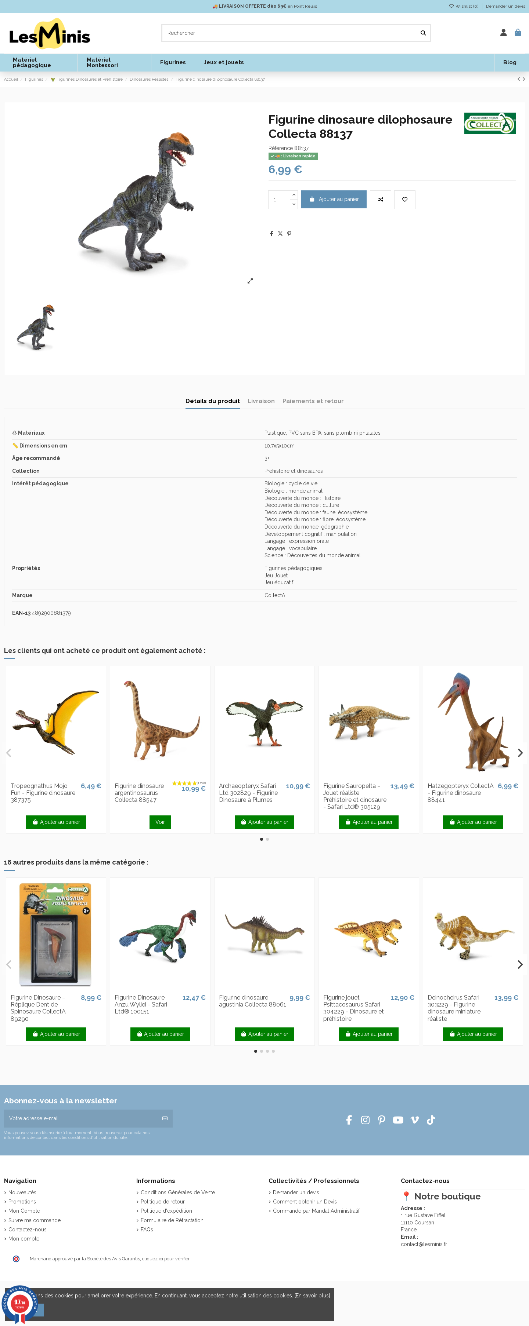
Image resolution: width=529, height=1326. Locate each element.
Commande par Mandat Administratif (316, 1211)
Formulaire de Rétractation (172, 1220)
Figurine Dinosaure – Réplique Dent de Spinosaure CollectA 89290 (38, 1008)
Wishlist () (464, 6)
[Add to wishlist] (404, 199)
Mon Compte (24, 1211)
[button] (261, 839)
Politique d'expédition (166, 1211)
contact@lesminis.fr (424, 1244)
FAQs (147, 1229)
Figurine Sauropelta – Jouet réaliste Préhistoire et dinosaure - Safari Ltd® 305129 (354, 796)
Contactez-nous (27, 1229)
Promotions (22, 1202)
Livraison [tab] (261, 401)
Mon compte (23, 1239)
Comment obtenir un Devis (305, 1202)
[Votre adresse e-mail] (81, 1119)
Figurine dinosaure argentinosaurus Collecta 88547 (139, 792)
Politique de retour (163, 1202)
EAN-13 (21, 613)
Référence (281, 148)
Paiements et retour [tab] (313, 401)
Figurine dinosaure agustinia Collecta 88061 (252, 1001)
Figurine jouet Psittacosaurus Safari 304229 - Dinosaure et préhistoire (353, 1008)
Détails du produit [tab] (213, 401)
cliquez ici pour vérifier (166, 1258)
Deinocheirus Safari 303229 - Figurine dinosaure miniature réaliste (454, 1008)
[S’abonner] (165, 1119)
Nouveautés (22, 1192)
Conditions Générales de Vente (178, 1192)
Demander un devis (505, 6)
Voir (160, 822)
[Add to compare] (380, 199)
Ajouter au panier (334, 199)
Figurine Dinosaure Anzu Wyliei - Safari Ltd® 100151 (141, 1004)
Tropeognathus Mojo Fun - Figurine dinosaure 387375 (43, 792)
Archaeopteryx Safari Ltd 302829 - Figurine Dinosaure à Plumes (248, 792)
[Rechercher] (423, 33)
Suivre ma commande (34, 1220)
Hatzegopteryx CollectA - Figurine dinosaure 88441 (461, 792)
